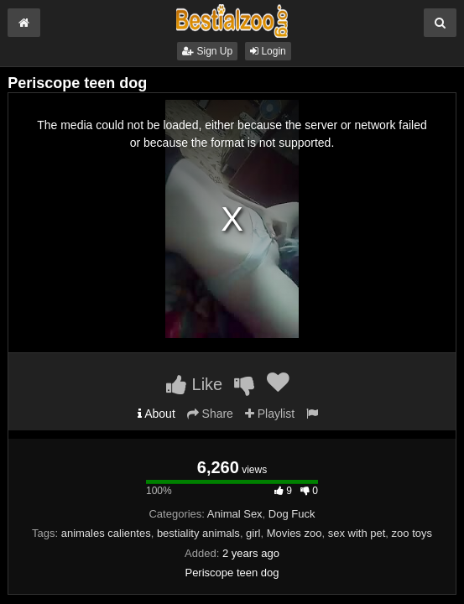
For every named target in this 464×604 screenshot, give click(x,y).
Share (210, 413)
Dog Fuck (291, 514)
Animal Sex (235, 514)
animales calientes (106, 533)
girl (253, 533)
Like (194, 384)
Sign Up (207, 51)
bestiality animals (198, 533)
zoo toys (412, 533)
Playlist (270, 413)
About (156, 413)
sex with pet (357, 533)
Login (268, 51)
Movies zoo (294, 533)
